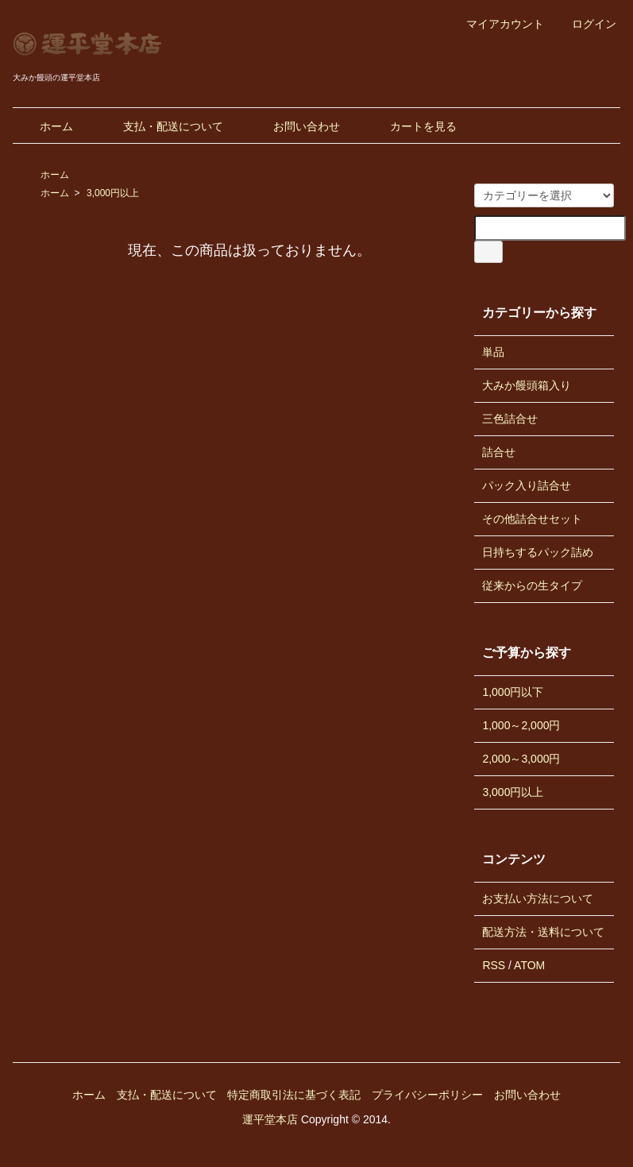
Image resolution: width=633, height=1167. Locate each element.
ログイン (585, 23)
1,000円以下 (512, 692)
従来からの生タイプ (532, 585)
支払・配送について (161, 126)
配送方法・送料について (543, 931)
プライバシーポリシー (427, 1094)
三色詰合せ (510, 418)
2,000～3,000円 (521, 758)
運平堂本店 (270, 1119)
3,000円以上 (113, 193)
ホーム (45, 126)
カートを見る (412, 126)
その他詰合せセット (532, 518)
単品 (493, 352)
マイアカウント (497, 23)
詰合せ (498, 452)
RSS (493, 965)
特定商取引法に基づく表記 (294, 1094)
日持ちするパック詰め (537, 552)
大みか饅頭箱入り (526, 385)
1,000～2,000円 (521, 725)
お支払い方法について (537, 898)
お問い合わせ (295, 126)
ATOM (529, 965)
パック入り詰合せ (526, 485)
